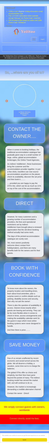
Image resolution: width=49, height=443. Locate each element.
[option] (24, 101)
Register (21, 11)
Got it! (24, 440)
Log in (42, 39)
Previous (6, 101)
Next (42, 101)
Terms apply (9, 25)
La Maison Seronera (24, 112)
